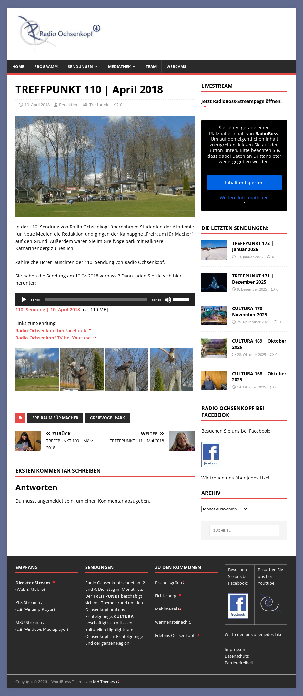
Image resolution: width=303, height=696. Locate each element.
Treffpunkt (99, 104)
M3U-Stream (29, 622)
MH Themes (106, 681)
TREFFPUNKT (106, 596)
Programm (46, 66)
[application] (104, 299)
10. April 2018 (37, 104)
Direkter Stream (35, 583)
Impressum (236, 649)
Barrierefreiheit (239, 663)
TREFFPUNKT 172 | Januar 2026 (253, 246)
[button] (14, 682)
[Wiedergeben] (24, 300)
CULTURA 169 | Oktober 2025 (259, 344)
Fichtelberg (168, 596)
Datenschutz (237, 656)
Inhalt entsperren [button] (244, 182)
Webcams (176, 66)
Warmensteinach (173, 622)
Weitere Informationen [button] (244, 197)
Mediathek (119, 66)
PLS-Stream (28, 602)
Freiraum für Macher (55, 417)
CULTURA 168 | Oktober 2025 (259, 376)
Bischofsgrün (169, 583)
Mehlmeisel (168, 609)
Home (18, 66)
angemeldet (50, 501)
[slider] (96, 299)
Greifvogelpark (107, 417)
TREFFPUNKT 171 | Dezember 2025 (253, 279)
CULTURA (124, 616)
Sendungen (80, 66)
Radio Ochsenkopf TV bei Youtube (55, 338)
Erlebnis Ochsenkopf (177, 635)
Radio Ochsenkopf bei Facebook (53, 331)
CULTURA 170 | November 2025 (249, 311)
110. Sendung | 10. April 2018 (48, 310)
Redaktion (69, 104)
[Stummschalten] (168, 300)
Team (151, 66)
